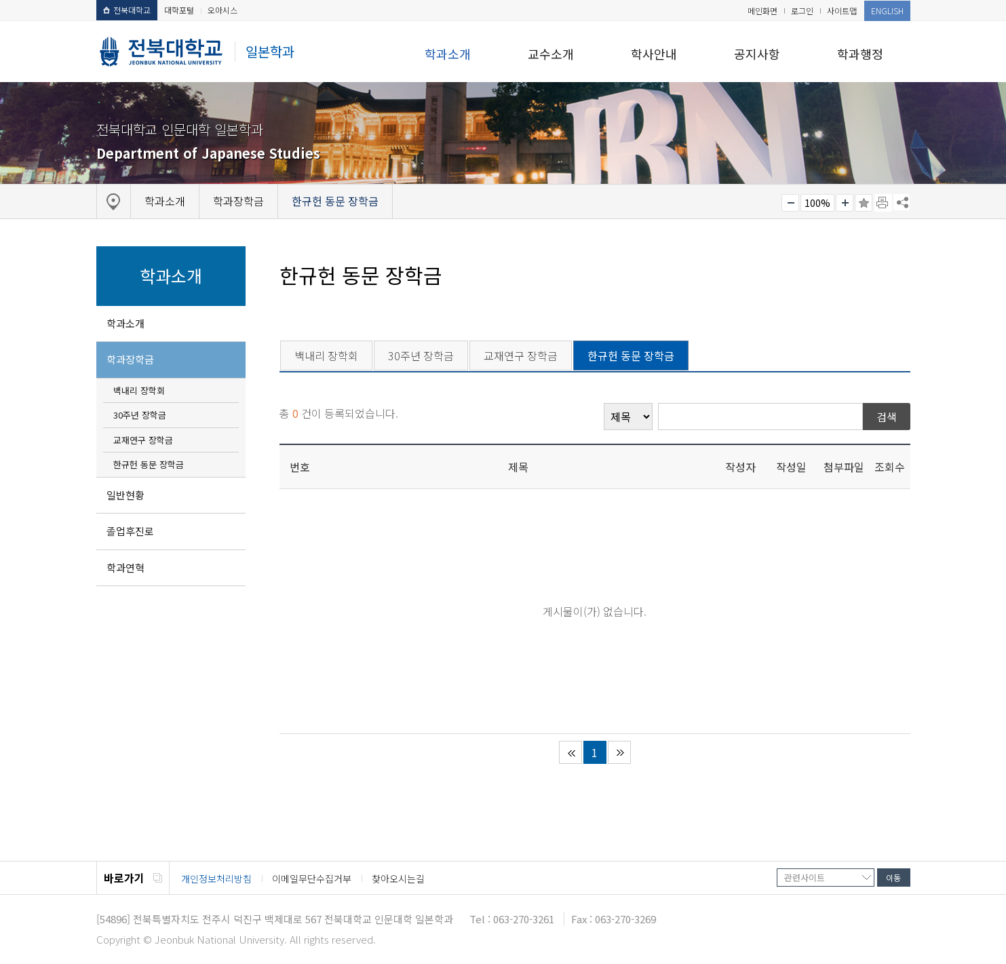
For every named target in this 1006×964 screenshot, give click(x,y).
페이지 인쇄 (883, 203)
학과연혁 (125, 567)
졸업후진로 (130, 531)
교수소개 (551, 53)
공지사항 (757, 53)
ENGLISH (887, 10)
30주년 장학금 (139, 414)
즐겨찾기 (863, 203)
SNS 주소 (901, 202)
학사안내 (654, 53)
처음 (570, 752)
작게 (790, 203)
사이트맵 (842, 10)
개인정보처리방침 (216, 878)
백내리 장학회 (139, 390)
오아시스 (222, 10)
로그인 (802, 10)
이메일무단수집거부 (311, 878)
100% (817, 203)
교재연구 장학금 (143, 439)
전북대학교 (127, 10)
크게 (844, 203)
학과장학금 (130, 359)
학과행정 (860, 53)
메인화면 (762, 10)
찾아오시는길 (398, 878)
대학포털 (179, 10)
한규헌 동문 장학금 (148, 464)
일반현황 (125, 495)
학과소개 (448, 53)
